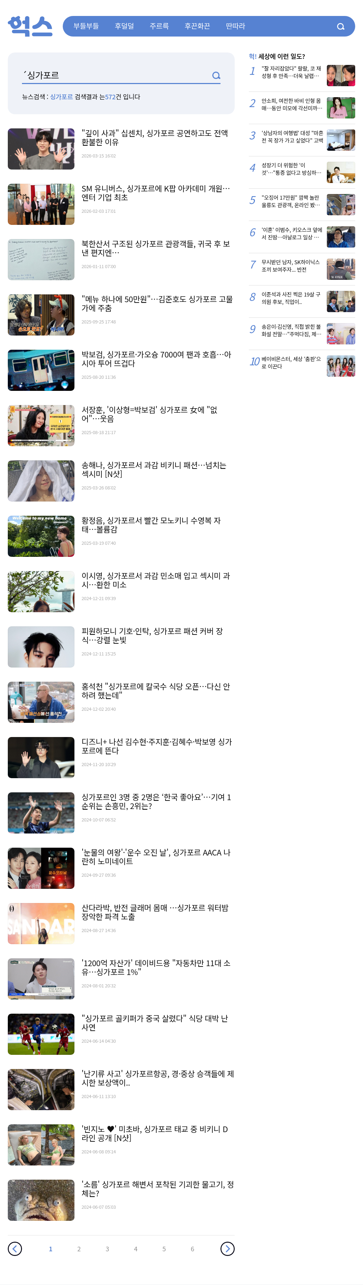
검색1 (216, 75)
